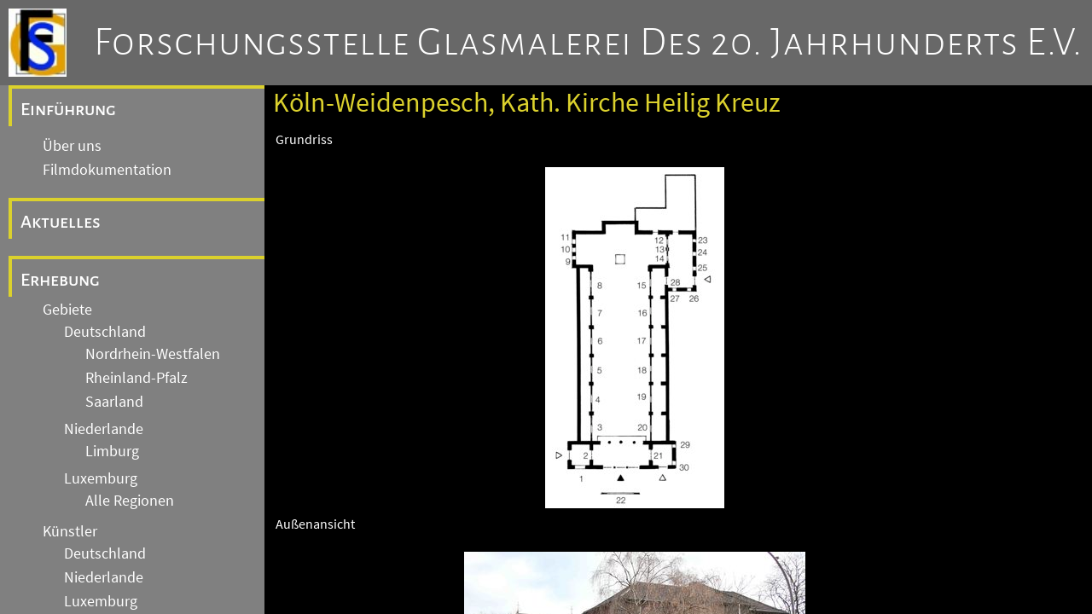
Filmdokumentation (107, 169)
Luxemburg (100, 478)
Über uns (72, 145)
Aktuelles (60, 221)
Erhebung (60, 279)
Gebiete (67, 309)
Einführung (68, 109)
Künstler (70, 531)
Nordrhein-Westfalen (152, 354)
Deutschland (105, 331)
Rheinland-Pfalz (136, 377)
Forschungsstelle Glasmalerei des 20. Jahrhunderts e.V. (588, 42)
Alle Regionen (129, 500)
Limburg (112, 451)
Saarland (114, 401)
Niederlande (103, 429)
